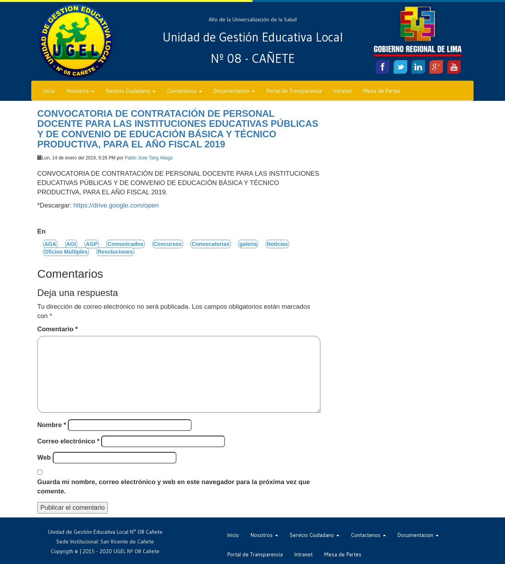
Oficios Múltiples (66, 252)
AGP (91, 244)
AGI (71, 244)
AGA (50, 244)
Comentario (57, 329)
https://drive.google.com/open (116, 205)
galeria (248, 244)
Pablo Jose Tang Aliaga (149, 158)
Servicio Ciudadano (131, 90)
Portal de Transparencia (294, 90)
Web (44, 457)
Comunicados (125, 244)
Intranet (343, 90)
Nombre (51, 425)
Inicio (49, 90)
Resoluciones (115, 252)
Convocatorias (210, 244)
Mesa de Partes (382, 90)
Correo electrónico (68, 441)
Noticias (277, 244)
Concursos (168, 244)
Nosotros (80, 90)
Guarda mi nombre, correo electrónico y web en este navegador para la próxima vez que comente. (173, 486)
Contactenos (184, 90)
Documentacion (234, 90)
